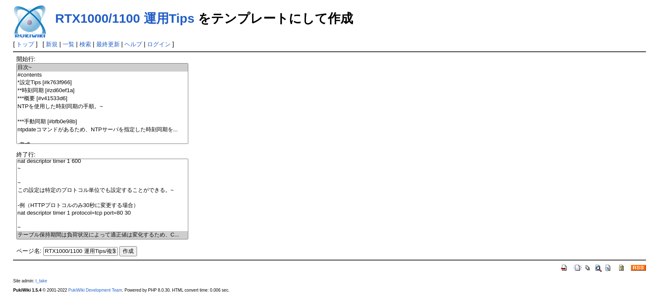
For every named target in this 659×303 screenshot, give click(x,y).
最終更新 (108, 44)
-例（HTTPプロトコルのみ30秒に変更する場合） (102, 206)
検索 (85, 44)
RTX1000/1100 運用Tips (124, 18)
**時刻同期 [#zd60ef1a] (102, 91)
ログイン (159, 44)
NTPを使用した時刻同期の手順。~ (102, 107)
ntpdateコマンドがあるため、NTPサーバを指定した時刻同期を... (102, 130)
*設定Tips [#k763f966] (102, 83)
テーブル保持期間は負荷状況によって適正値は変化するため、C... (102, 235)
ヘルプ (133, 44)
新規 (52, 44)
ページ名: (29, 250)
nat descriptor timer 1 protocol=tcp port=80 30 (102, 213)
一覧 (68, 44)
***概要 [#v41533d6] (102, 99)
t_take (41, 281)
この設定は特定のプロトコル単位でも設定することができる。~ (102, 190)
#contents (102, 75)
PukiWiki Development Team (95, 290)
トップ (25, 44)
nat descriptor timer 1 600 (102, 161)
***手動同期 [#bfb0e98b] (102, 122)
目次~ (102, 68)
